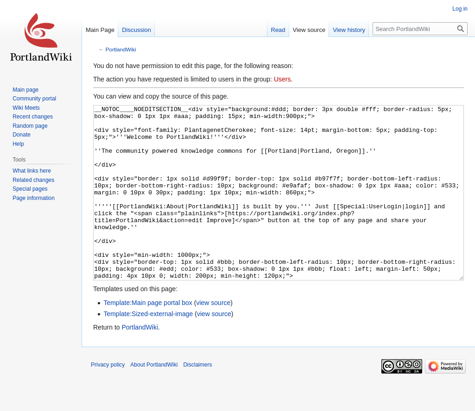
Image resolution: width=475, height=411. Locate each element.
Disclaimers (197, 399)
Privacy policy (108, 399)
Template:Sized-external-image (148, 348)
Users (282, 79)
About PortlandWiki (153, 399)
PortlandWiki (121, 49)
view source (213, 337)
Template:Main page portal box (147, 337)
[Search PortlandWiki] (420, 28)
